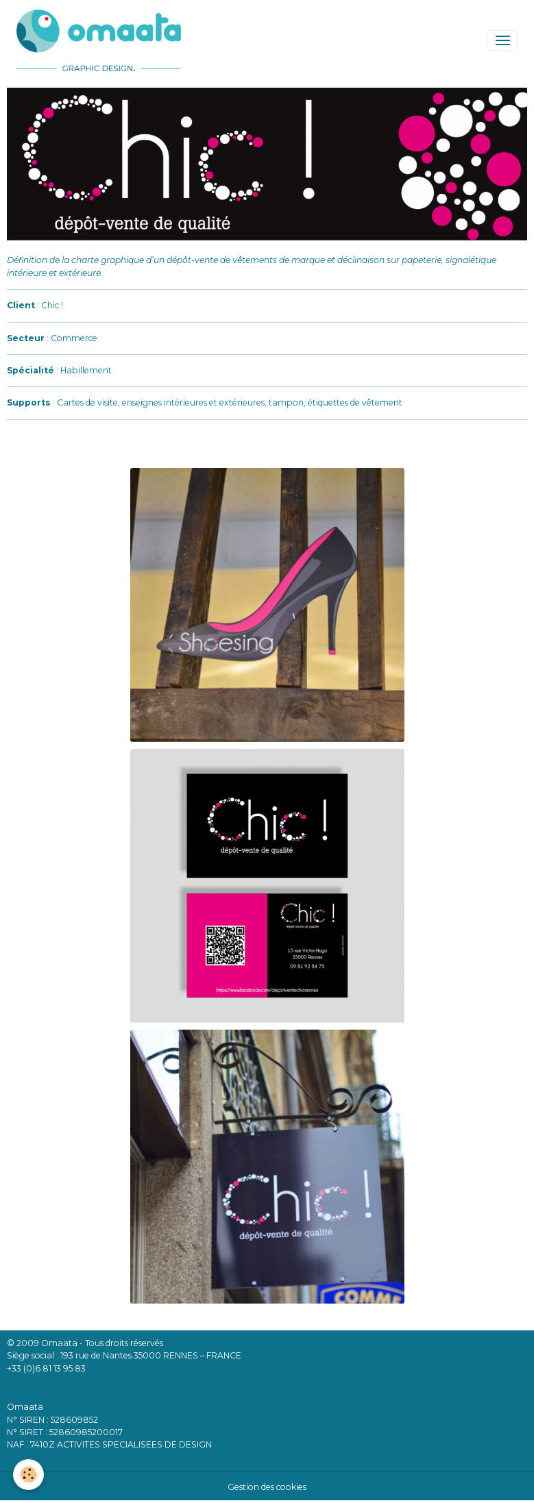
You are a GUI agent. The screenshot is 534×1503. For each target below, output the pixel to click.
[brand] (101, 40)
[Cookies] (29, 1474)
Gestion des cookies (267, 1487)
